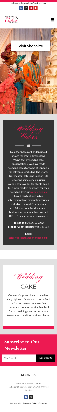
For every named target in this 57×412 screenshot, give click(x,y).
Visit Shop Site (30, 46)
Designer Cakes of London (35, 403)
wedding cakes (38, 191)
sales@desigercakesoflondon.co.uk (28, 237)
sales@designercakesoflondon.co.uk (28, 3)
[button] (53, 20)
